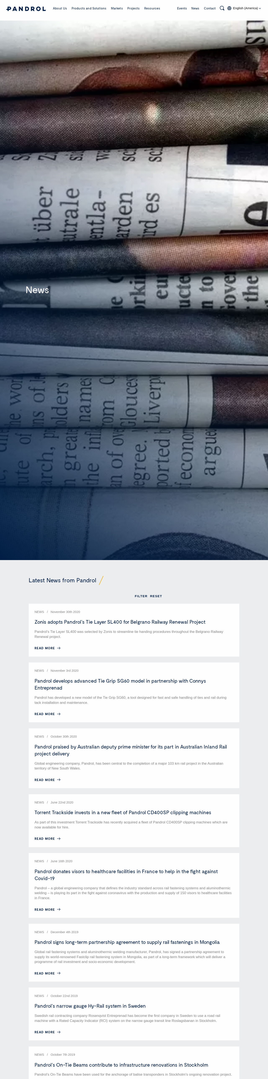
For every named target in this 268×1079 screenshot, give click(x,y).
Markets (117, 8)
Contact (210, 8)
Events (182, 8)
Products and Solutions (89, 8)
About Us (60, 8)
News (195, 8)
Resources (152, 8)
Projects (133, 8)
